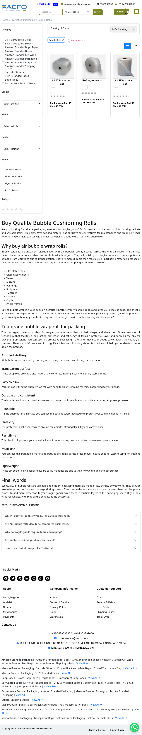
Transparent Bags (44, 718)
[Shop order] (123, 29)
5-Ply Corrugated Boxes (67, 682)
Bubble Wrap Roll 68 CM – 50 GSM (123, 105)
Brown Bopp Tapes (27, 678)
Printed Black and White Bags (74, 668)
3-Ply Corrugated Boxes (37, 682)
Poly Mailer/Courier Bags (74, 704)
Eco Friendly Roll (105, 709)
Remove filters (78, 40)
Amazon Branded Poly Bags (17, 663)
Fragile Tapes (48, 678)
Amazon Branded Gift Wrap (117, 659)
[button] (136, 11)
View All (82, 663)
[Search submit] (98, 12)
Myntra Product (13, 183)
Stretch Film (124, 709)
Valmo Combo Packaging (70, 718)
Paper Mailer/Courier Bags (42, 704)
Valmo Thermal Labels (100, 718)
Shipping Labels (20, 699)
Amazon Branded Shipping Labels (55, 663)
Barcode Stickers (45, 668)
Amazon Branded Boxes (85, 659)
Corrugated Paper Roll (57, 709)
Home (5, 19)
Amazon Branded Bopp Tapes (53, 659)
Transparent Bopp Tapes (72, 678)
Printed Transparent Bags (107, 668)
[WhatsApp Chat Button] (134, 727)
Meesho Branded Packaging (92, 691)
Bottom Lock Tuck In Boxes (98, 682)
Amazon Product (14, 169)
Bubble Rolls (35, 709)
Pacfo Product (13, 190)
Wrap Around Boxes (30, 686)
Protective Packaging (23, 19)
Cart (127, 13)
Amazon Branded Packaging (57, 691)
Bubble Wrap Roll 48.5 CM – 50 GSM (93, 101)
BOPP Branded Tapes (47, 673)
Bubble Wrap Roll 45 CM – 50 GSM (60, 105)
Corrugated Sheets (83, 709)
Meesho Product (14, 176)
